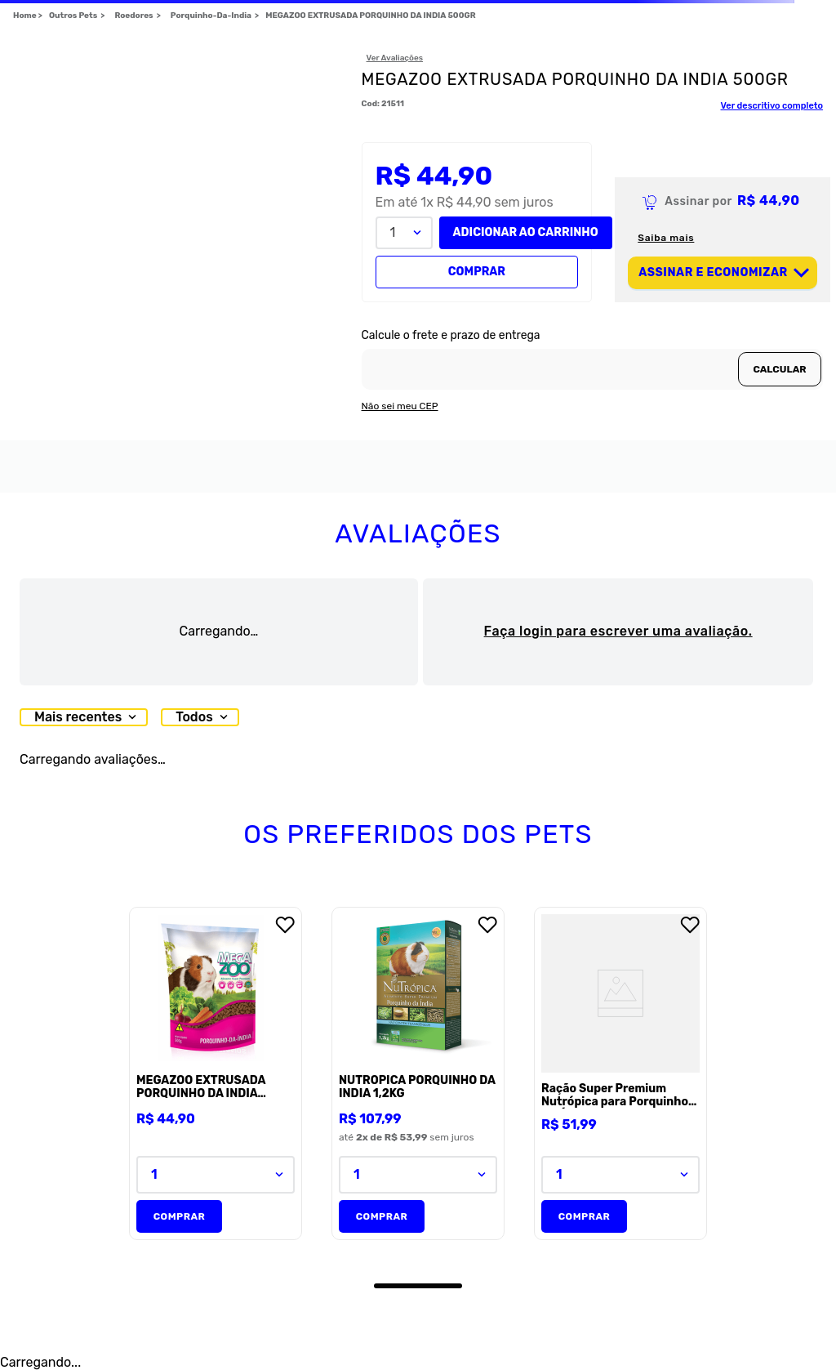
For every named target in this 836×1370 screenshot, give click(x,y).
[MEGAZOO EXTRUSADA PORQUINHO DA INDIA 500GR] (215, 1075)
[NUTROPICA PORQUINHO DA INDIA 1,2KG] (418, 1075)
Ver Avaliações (395, 58)
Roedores (133, 15)
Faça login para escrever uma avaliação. (618, 631)
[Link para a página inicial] (27, 16)
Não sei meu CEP (400, 406)
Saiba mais (666, 238)
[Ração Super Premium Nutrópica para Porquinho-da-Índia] (620, 1075)
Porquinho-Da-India (211, 15)
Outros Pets (73, 15)
